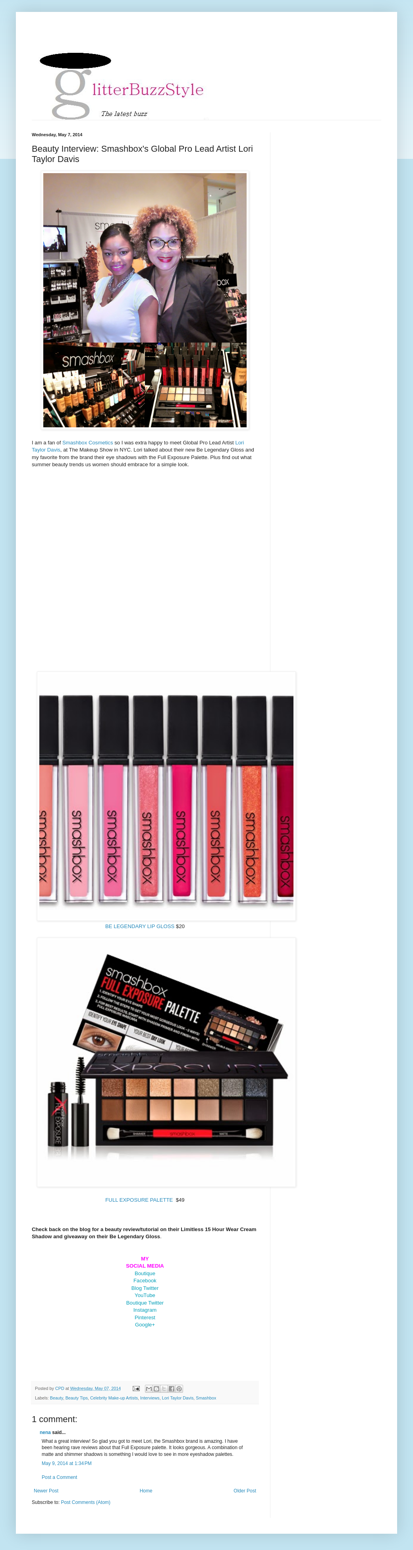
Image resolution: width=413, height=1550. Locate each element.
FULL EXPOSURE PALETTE (139, 1200)
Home (146, 1491)
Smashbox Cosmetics (87, 443)
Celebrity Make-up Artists (114, 1398)
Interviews (150, 1398)
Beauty (56, 1398)
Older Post (245, 1491)
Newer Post (46, 1491)
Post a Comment (59, 1477)
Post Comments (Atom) (85, 1502)
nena (45, 1432)
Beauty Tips (77, 1398)
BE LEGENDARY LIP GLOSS (139, 926)
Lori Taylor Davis (178, 1398)
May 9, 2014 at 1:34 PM (67, 1463)
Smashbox (206, 1398)
